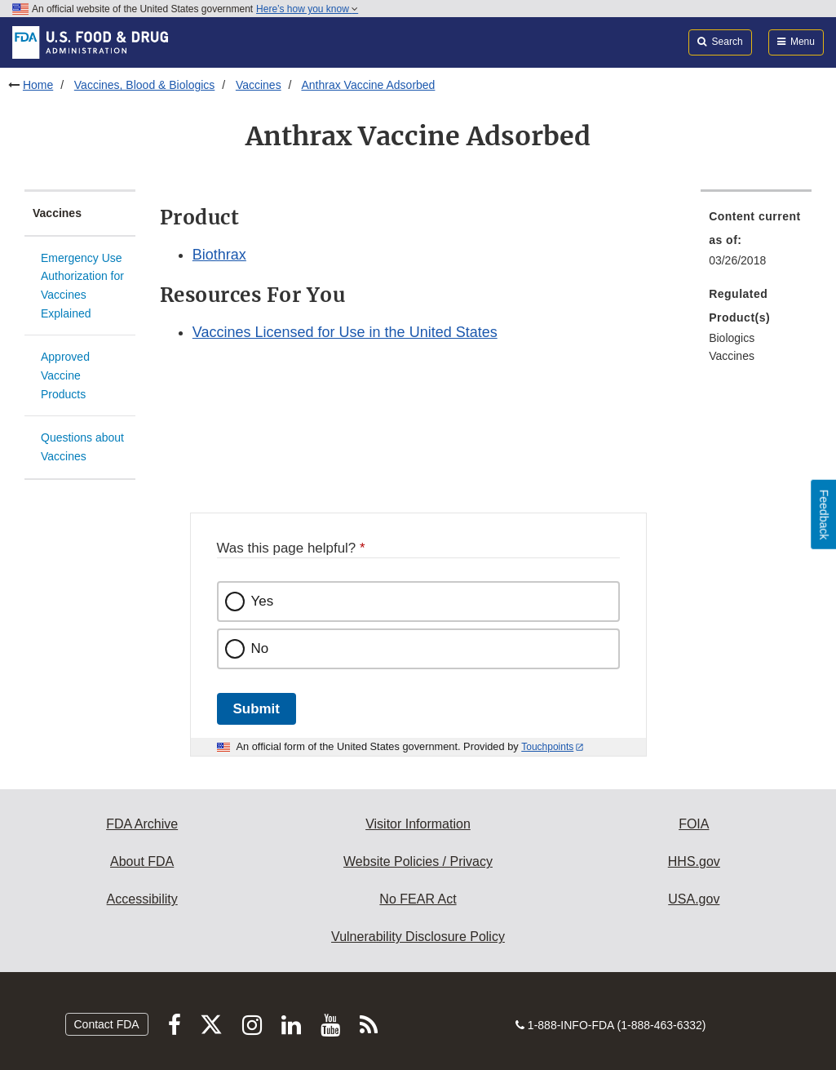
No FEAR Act (417, 899)
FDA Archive (142, 824)
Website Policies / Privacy (418, 861)
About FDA (142, 861)
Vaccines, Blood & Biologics (144, 84)
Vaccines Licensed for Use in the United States (345, 332)
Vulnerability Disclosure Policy (418, 936)
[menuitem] (756, 243)
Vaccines (258, 84)
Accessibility (142, 899)
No (260, 648)
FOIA (694, 824)
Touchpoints (547, 747)
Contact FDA (106, 1024)
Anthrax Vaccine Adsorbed (368, 84)
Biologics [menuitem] (731, 337)
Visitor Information (418, 824)
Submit (256, 709)
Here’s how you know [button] (307, 9)
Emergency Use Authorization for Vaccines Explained (82, 285)
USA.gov (693, 899)
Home (38, 84)
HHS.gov (694, 861)
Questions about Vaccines (82, 447)
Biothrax (219, 254)
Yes (262, 601)
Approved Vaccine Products (65, 375)
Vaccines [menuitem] (731, 355)
